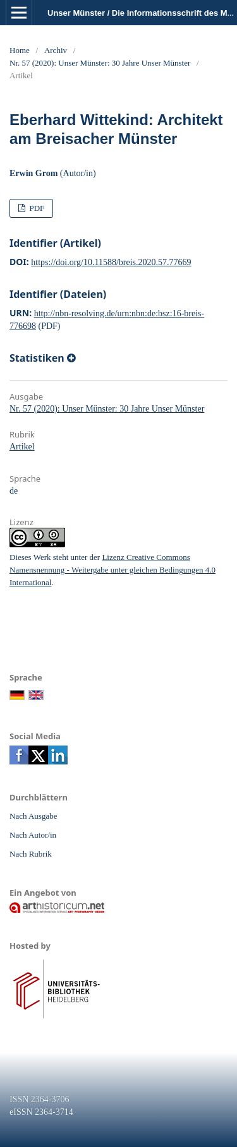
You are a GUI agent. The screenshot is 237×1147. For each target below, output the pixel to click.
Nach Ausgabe (33, 816)
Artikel (22, 446)
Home (19, 50)
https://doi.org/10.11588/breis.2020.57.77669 (111, 262)
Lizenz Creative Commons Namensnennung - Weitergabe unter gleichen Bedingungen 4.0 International (112, 569)
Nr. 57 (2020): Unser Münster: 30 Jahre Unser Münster (99, 63)
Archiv (55, 50)
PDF (35, 208)
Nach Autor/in (32, 835)
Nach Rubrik (30, 854)
